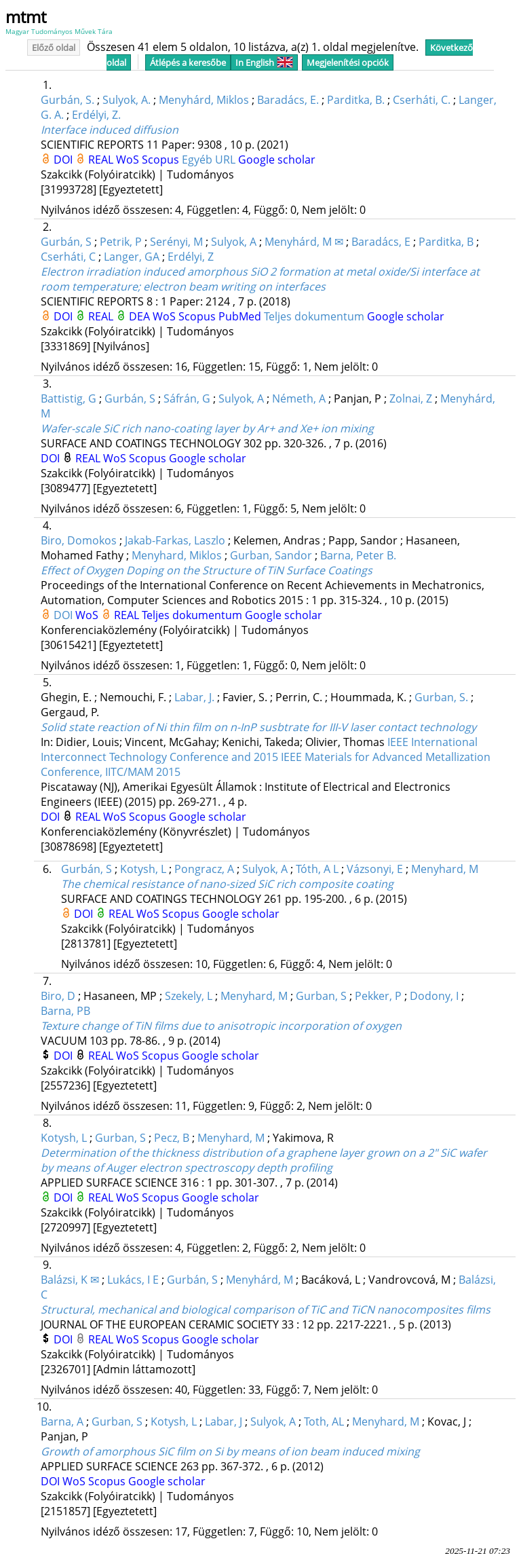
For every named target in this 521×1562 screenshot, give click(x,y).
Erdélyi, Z (191, 256)
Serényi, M (176, 241)
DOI (64, 159)
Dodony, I (434, 995)
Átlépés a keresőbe (188, 62)
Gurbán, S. (67, 99)
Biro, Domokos (79, 540)
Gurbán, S (66, 241)
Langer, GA (131, 256)
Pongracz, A (204, 868)
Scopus (162, 159)
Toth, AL (324, 1421)
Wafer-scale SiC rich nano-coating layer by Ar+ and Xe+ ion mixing (207, 428)
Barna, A (62, 1421)
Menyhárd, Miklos (204, 99)
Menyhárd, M (259, 1279)
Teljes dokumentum (315, 316)
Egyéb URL (210, 159)
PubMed (241, 316)
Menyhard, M (444, 868)
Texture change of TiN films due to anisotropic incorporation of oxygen (221, 1025)
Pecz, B (171, 1137)
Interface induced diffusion (109, 129)
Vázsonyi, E (375, 868)
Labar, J (223, 1421)
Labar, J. (194, 697)
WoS (129, 159)
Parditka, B (446, 241)
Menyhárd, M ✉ (304, 241)
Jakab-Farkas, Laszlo (175, 540)
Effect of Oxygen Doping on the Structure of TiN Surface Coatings (206, 570)
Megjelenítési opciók (348, 62)
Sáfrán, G (186, 398)
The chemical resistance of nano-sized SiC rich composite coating (227, 883)
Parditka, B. (356, 99)
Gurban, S (321, 995)
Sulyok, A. (126, 99)
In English (264, 62)
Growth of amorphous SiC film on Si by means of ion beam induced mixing (230, 1451)
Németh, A (299, 398)
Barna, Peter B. (358, 555)
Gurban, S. (441, 697)
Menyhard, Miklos (177, 555)
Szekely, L (188, 995)
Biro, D (58, 995)
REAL (102, 159)
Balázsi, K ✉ (70, 1279)
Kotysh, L (143, 868)
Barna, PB (65, 1010)
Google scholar (276, 159)
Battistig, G (68, 398)
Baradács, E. (288, 99)
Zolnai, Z (410, 398)
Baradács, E (380, 241)
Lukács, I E (133, 1279)
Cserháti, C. (421, 99)
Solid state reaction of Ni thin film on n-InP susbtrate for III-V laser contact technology (258, 727)
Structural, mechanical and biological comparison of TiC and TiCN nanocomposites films (265, 1309)
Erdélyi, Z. (96, 114)
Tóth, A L (317, 868)
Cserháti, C (68, 256)
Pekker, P (378, 995)
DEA (141, 316)
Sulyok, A (233, 241)
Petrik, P (121, 241)
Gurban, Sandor (271, 555)
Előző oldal (53, 47)
